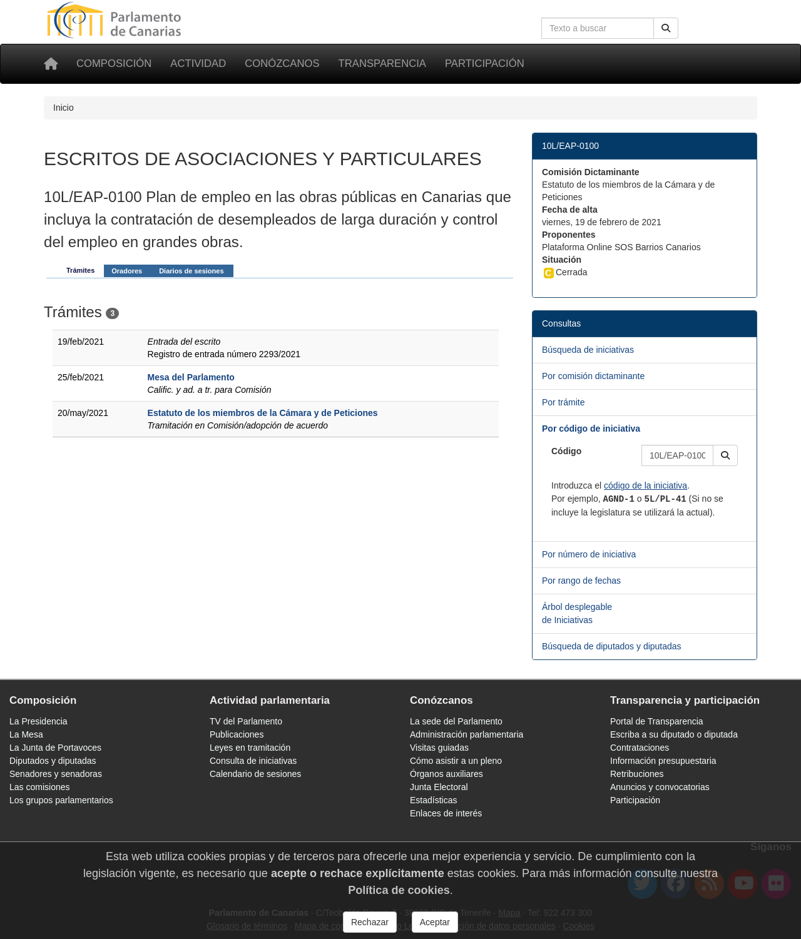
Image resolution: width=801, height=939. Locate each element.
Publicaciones (236, 734)
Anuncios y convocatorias (660, 787)
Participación (484, 63)
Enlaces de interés (446, 813)
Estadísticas (433, 800)
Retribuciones (637, 774)
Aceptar (435, 922)
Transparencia (382, 63)
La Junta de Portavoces (55, 748)
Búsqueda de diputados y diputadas (611, 646)
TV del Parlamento (246, 721)
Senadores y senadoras (55, 774)
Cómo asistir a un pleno (456, 761)
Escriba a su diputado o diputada (674, 734)
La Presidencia (38, 721)
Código (566, 451)
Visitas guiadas (439, 748)
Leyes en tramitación (250, 748)
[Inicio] (50, 63)
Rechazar (370, 922)
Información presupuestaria (663, 761)
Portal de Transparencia (656, 721)
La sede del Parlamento (456, 721)
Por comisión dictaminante (593, 376)
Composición (113, 63)
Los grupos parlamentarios (61, 800)
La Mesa (26, 734)
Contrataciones (639, 748)
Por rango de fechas (581, 581)
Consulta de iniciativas (253, 761)
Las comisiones (39, 787)
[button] (725, 455)
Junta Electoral (439, 787)
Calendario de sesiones (255, 774)
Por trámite (563, 402)
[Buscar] (665, 28)
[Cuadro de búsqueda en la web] (597, 28)
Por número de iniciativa (589, 554)
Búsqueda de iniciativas (588, 350)
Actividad (198, 63)
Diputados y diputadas (52, 761)
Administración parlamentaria (466, 734)
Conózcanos (282, 63)
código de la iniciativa (645, 485)
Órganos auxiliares (446, 774)
